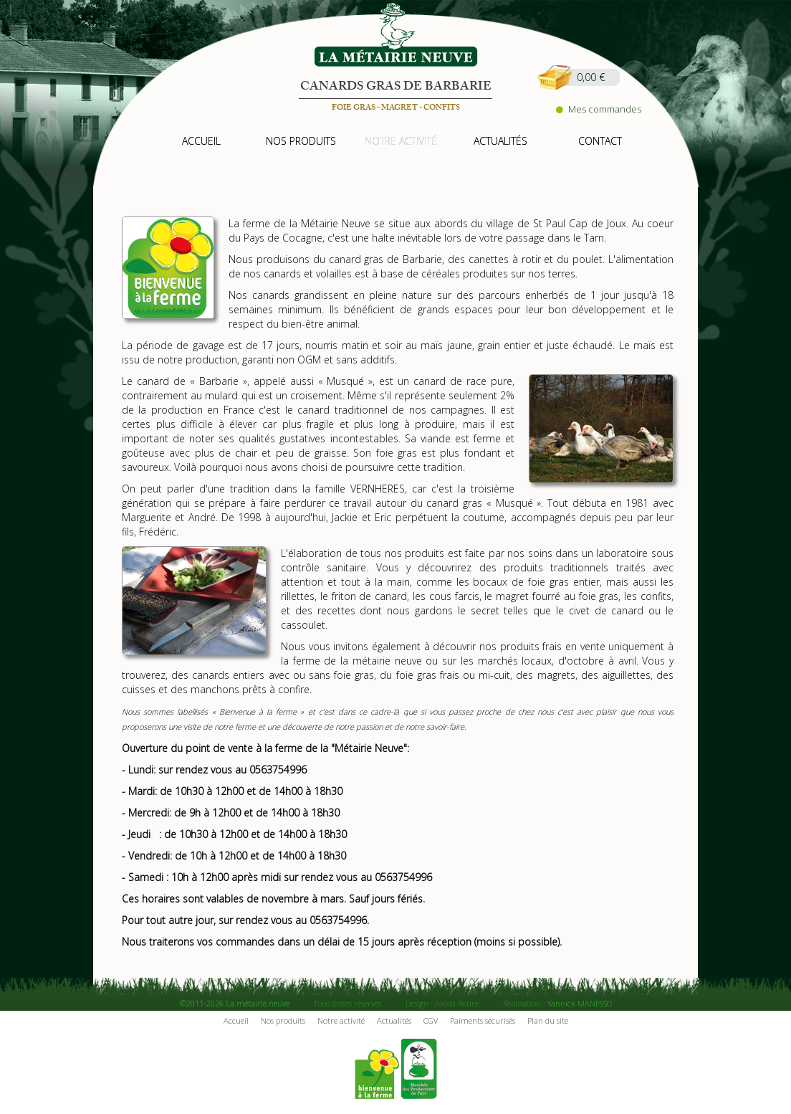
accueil (201, 141)
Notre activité (341, 1020)
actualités (500, 141)
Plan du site (547, 1020)
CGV (430, 1020)
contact (600, 141)
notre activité (401, 141)
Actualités (394, 1020)
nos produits (301, 141)
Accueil (236, 1020)
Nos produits (283, 1020)
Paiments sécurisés (482, 1020)
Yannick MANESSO (579, 1003)
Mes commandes (598, 109)
